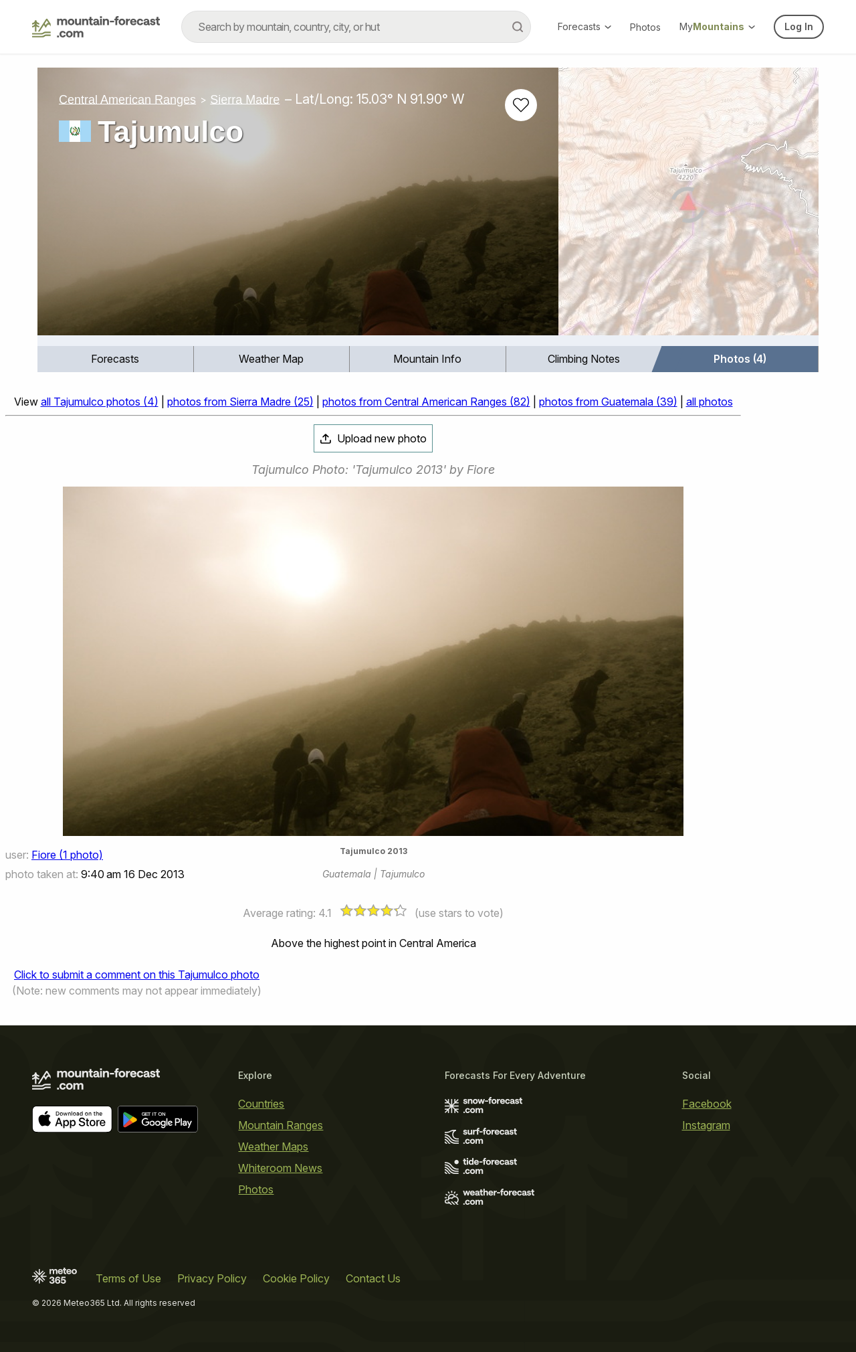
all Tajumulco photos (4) (99, 401)
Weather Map (271, 358)
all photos (709, 401)
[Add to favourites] (521, 105)
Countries (261, 1103)
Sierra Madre (245, 99)
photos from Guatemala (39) (608, 401)
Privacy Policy (212, 1278)
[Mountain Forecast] (96, 26)
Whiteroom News (280, 1168)
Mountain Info (427, 358)
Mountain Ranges (280, 1125)
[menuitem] (115, 359)
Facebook (707, 1103)
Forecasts (584, 26)
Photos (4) (740, 358)
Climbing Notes (584, 358)
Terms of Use (128, 1278)
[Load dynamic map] (688, 206)
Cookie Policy (296, 1278)
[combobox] (356, 27)
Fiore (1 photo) (67, 854)
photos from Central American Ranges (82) (426, 401)
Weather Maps (273, 1146)
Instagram (706, 1125)
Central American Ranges (127, 99)
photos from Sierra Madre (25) (240, 401)
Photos (645, 27)
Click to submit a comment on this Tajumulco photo (136, 974)
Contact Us (373, 1278)
